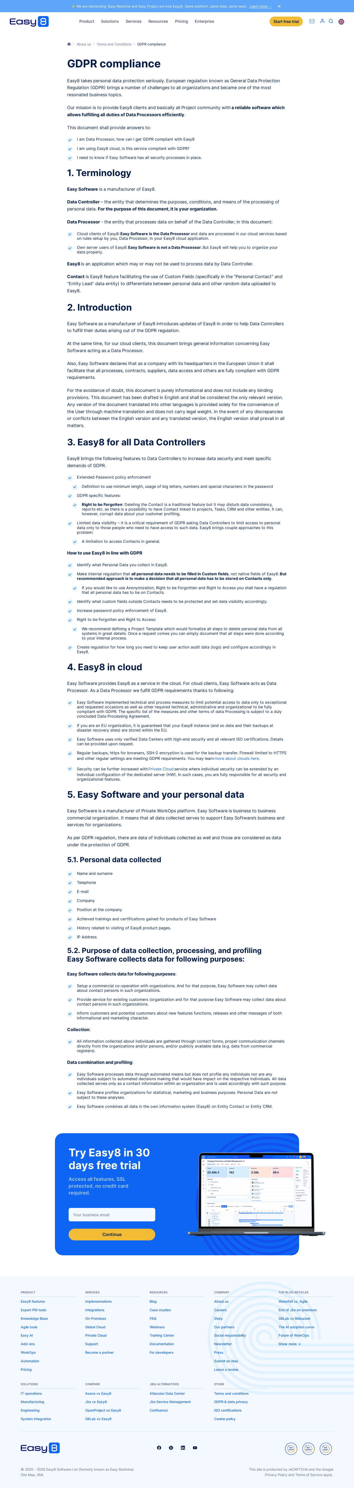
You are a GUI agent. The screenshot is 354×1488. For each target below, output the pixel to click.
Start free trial (286, 21)
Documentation (162, 1344)
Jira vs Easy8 (96, 1402)
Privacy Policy (276, 1475)
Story (218, 1318)
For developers (162, 1352)
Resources (158, 21)
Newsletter (223, 1344)
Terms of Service (308, 1475)
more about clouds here (237, 758)
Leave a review (226, 1369)
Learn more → (261, 6)
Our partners (224, 1327)
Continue (112, 1234)
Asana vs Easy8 (98, 1393)
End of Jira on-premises (298, 1310)
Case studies (160, 1310)
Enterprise (204, 21)
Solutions (110, 21)
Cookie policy (225, 1419)
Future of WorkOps (294, 1335)
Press (218, 1352)
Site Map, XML (32, 1475)
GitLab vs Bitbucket (294, 1318)
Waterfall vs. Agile (293, 1301)
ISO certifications (228, 1410)
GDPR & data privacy (231, 1402)
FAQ (153, 1318)
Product (86, 21)
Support (91, 1344)
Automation (30, 1361)
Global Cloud (95, 1327)
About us (221, 1301)
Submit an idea (226, 1361)
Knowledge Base (34, 1318)
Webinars (157, 1327)
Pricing (181, 21)
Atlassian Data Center (167, 1393)
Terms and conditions (231, 1393)
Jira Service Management (170, 1402)
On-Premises (95, 1318)
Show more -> (290, 1344)
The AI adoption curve (296, 1327)
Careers (220, 1310)
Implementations (98, 1301)
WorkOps (28, 1352)
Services (134, 21)
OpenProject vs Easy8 (103, 1410)
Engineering (30, 1410)
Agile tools (29, 1327)
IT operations (31, 1393)
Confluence (159, 1410)
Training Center (162, 1335)
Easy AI (27, 1335)
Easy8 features (33, 1301)
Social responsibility (230, 1335)
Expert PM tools (33, 1310)
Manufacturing (32, 1402)
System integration (36, 1419)
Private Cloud (161, 768)
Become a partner (99, 1352)
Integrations (94, 1310)
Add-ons (28, 1344)
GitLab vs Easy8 (98, 1419)
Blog (153, 1301)
